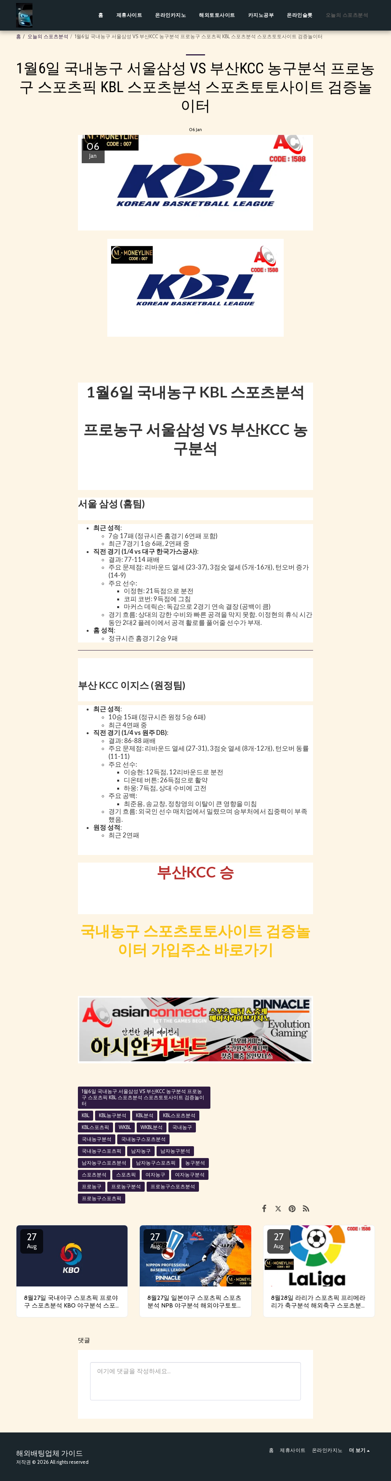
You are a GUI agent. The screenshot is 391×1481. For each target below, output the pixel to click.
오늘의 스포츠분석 (47, 36)
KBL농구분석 (112, 1115)
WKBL (125, 1127)
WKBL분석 (152, 1127)
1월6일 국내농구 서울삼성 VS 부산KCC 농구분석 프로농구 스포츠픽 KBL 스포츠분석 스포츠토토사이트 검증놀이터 (143, 1097)
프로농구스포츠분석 (172, 1186)
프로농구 (92, 1186)
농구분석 (195, 1163)
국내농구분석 (96, 1139)
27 (31, 1240)
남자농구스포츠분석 (104, 1163)
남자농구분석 (175, 1151)
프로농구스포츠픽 (101, 1198)
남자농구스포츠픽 (156, 1163)
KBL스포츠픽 (95, 1127)
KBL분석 (144, 1115)
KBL (85, 1115)
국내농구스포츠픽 (101, 1151)
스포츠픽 (126, 1175)
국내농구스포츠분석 (143, 1139)
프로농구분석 (126, 1186)
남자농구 (141, 1151)
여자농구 (155, 1175)
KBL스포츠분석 (179, 1115)
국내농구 (182, 1127)
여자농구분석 (190, 1175)
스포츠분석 (94, 1175)
